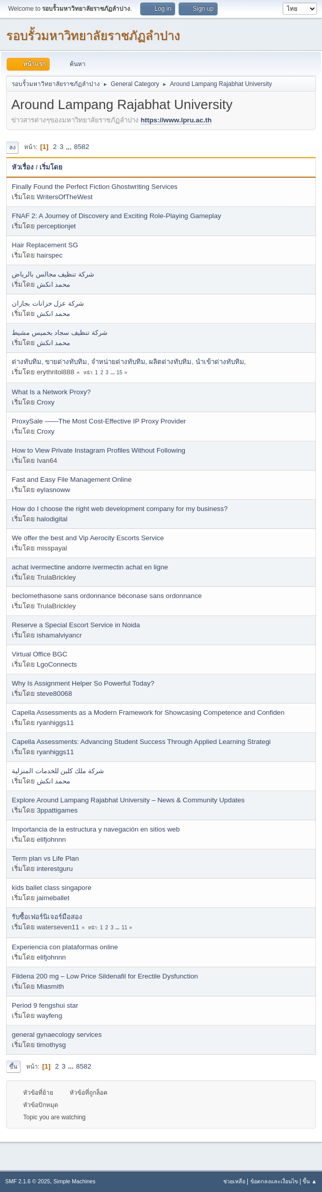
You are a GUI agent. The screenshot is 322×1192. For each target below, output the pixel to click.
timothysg (51, 1045)
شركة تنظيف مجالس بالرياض (53, 274)
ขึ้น (13, 1066)
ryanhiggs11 (55, 723)
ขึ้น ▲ (310, 1181)
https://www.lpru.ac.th (176, 120)
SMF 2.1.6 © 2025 (27, 1181)
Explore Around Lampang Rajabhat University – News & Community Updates (128, 800)
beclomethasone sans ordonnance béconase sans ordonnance (107, 596)
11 (124, 927)
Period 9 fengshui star (45, 1005)
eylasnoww (53, 490)
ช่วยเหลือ (234, 1181)
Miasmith (50, 986)
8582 (81, 147)
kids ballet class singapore (52, 887)
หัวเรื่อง (23, 167)
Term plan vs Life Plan (45, 858)
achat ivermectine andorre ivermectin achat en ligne (90, 567)
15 (119, 372)
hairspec (49, 255)
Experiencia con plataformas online (65, 947)
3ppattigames (57, 810)
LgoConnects (57, 664)
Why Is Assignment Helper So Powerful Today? (83, 683)
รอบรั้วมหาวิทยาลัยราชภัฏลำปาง (93, 35)
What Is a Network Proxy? (51, 392)
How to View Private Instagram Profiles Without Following (98, 450)
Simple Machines (74, 1181)
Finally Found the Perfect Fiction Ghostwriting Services (95, 186)
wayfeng (49, 1015)
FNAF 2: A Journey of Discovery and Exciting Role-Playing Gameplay (116, 216)
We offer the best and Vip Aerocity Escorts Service (88, 538)
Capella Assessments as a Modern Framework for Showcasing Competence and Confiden (148, 712)
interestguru (55, 868)
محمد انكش (54, 284)
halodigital (52, 519)
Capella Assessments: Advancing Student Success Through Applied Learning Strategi (141, 742)
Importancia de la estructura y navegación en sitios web (96, 829)
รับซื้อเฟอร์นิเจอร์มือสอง (47, 917)
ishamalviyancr (59, 635)
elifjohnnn (51, 839)
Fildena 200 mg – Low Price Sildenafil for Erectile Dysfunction (105, 976)
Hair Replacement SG (45, 245)
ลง (12, 147)
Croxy (46, 402)
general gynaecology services (57, 1034)
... (70, 147)
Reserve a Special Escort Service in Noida (76, 625)
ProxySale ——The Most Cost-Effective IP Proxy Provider (99, 421)
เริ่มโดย (50, 167)
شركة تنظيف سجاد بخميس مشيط (60, 332)
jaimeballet (53, 898)
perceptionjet (56, 226)
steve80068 (54, 693)
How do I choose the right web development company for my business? (120, 509)
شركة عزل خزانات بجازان (48, 303)
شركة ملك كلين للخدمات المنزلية (58, 771)
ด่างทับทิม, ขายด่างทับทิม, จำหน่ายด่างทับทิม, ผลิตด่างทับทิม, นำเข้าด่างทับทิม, (129, 362)
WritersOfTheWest (65, 197)
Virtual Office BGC (39, 654)
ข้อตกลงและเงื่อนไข (274, 1181)
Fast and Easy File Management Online (72, 479)
